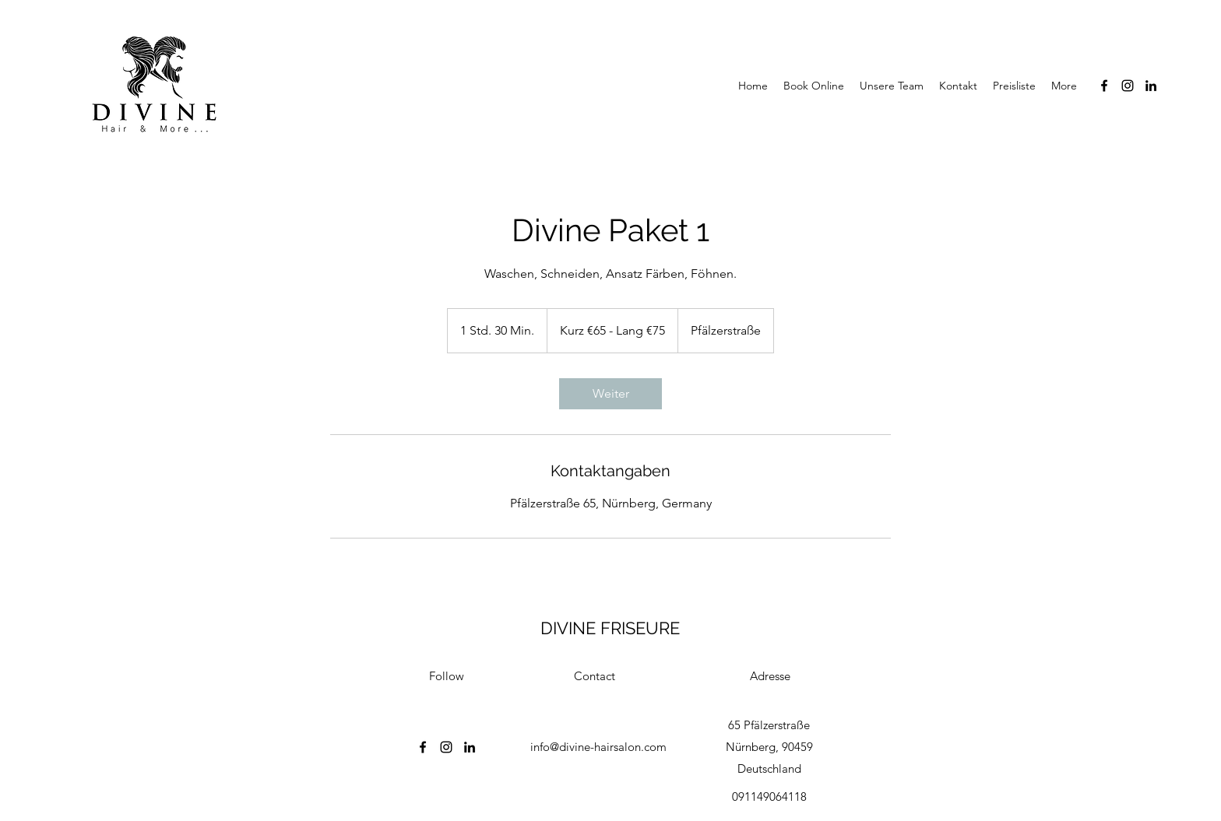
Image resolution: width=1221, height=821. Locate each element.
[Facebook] (1104, 85)
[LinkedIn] (1151, 85)
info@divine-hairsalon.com (598, 746)
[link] (610, 393)
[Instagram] (1127, 85)
